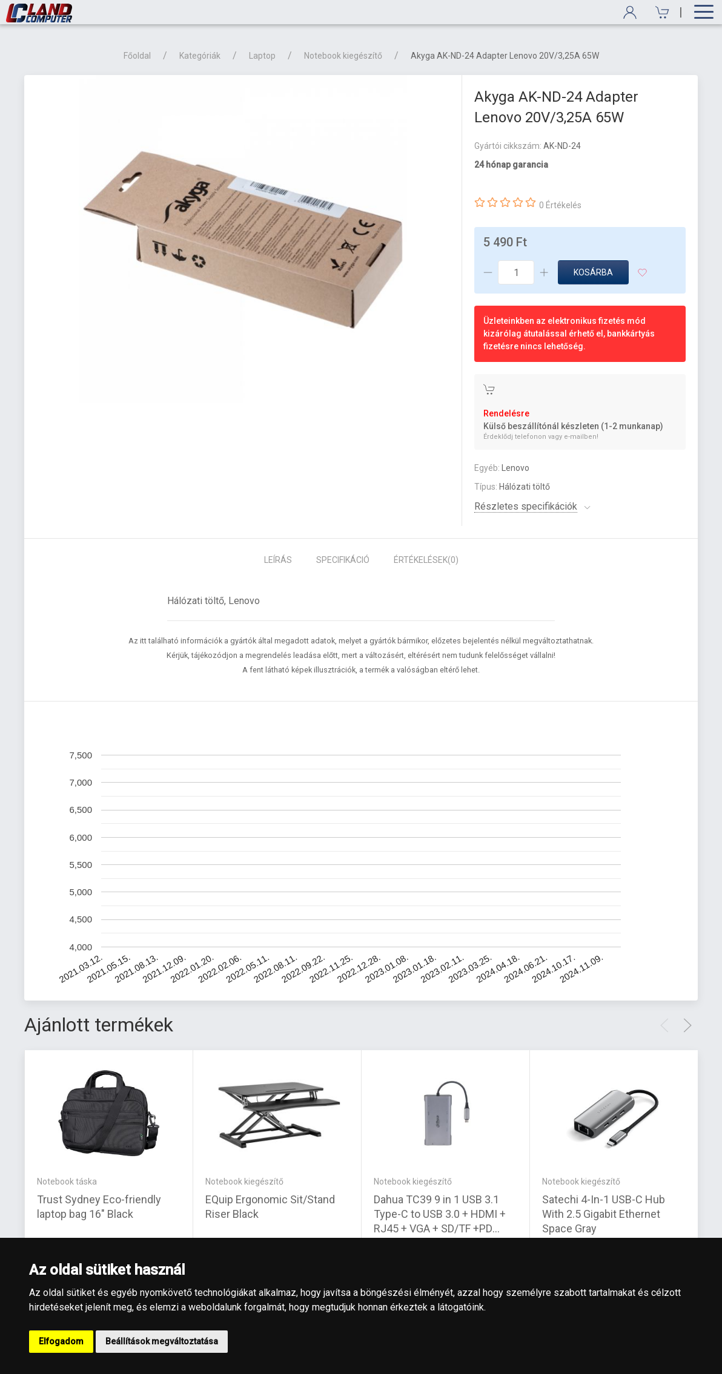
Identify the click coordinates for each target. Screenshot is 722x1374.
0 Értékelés (560, 205)
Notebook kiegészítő (343, 56)
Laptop (262, 56)
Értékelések (426, 560)
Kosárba (593, 272)
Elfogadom (61, 1341)
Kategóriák (199, 56)
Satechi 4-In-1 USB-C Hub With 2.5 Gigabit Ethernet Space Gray (603, 1214)
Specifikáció (342, 560)
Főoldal (137, 56)
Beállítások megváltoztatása (161, 1341)
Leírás (278, 560)
